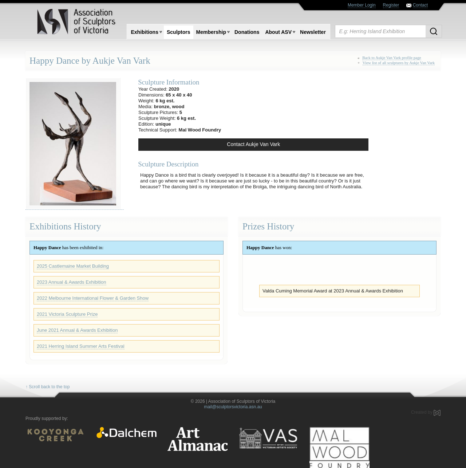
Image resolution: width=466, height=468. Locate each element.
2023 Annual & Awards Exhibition (71, 282)
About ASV (278, 32)
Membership (211, 32)
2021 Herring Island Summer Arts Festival (81, 346)
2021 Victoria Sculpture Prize (67, 314)
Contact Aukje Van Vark (253, 144)
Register (391, 5)
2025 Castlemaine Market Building (73, 266)
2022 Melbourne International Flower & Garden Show (93, 298)
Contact (420, 5)
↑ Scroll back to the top (47, 386)
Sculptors (178, 32)
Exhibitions (144, 32)
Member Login (362, 5)
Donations (246, 32)
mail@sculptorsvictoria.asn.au (233, 406)
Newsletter (313, 32)
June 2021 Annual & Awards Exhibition (77, 330)
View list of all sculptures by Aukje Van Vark (399, 62)
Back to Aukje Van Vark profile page (391, 57)
